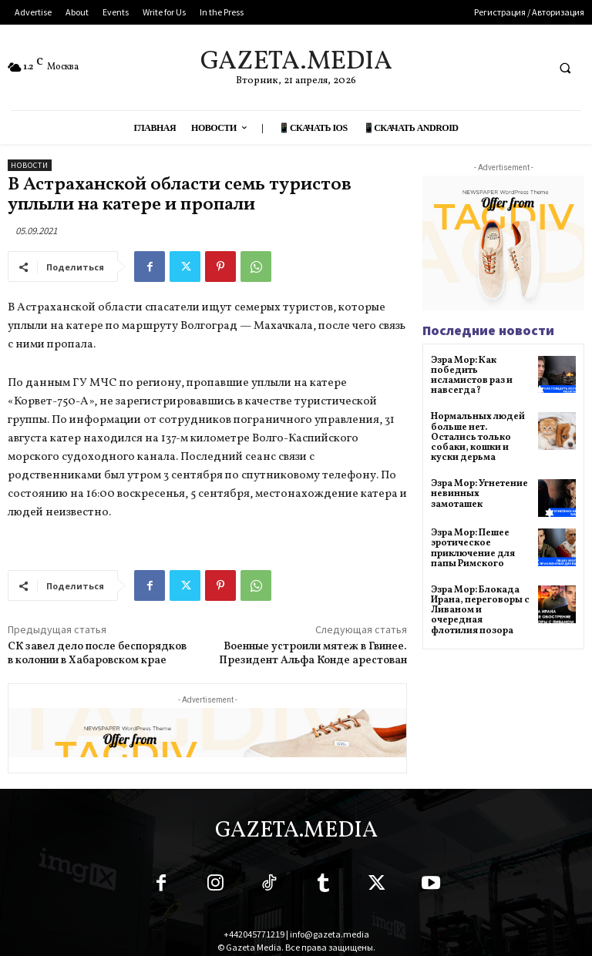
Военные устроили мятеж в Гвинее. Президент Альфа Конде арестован (313, 653)
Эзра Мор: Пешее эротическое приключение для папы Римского (473, 548)
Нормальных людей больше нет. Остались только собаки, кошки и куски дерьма (478, 437)
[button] (565, 68)
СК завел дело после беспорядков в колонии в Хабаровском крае (97, 653)
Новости (30, 165)
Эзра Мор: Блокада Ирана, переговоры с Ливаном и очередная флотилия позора (480, 610)
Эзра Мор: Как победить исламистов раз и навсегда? (472, 375)
